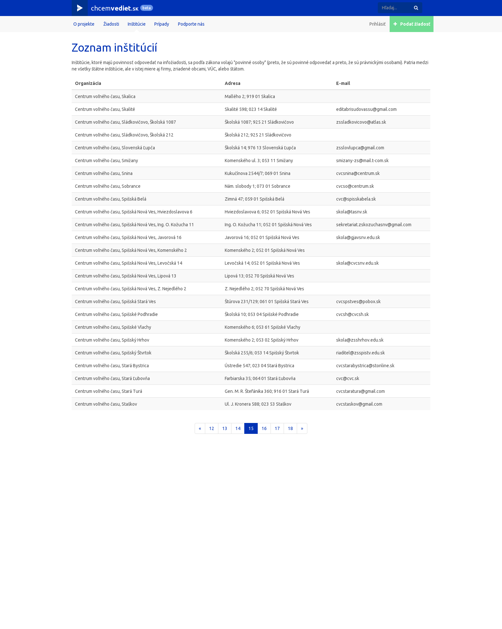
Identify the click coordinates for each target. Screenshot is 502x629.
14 (237, 428)
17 (277, 428)
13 (224, 428)
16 (264, 428)
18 (290, 428)
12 (211, 428)
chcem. (115, 8)
